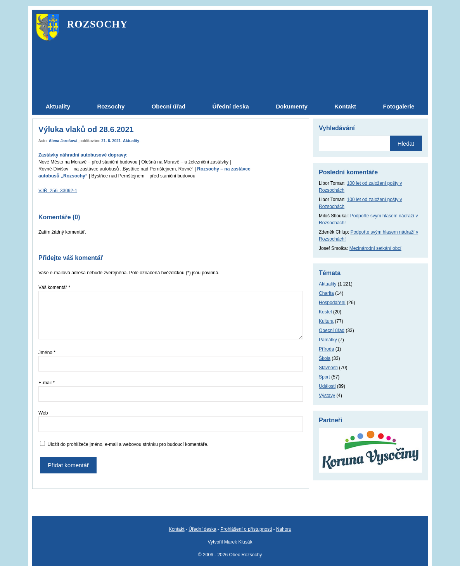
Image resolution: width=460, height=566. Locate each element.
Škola (324, 358)
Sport (324, 377)
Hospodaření (332, 302)
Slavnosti (328, 367)
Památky (328, 339)
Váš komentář (54, 287)
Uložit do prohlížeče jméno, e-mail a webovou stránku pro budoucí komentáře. (127, 444)
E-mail (46, 382)
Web (43, 413)
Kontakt (177, 529)
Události (327, 386)
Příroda (326, 349)
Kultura (326, 321)
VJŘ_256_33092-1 (57, 190)
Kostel (325, 312)
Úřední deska (202, 529)
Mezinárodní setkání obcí (375, 248)
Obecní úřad (331, 330)
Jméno (46, 352)
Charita (326, 293)
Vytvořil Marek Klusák (230, 542)
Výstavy (327, 395)
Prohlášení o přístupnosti (246, 529)
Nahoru (283, 529)
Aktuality (131, 141)
